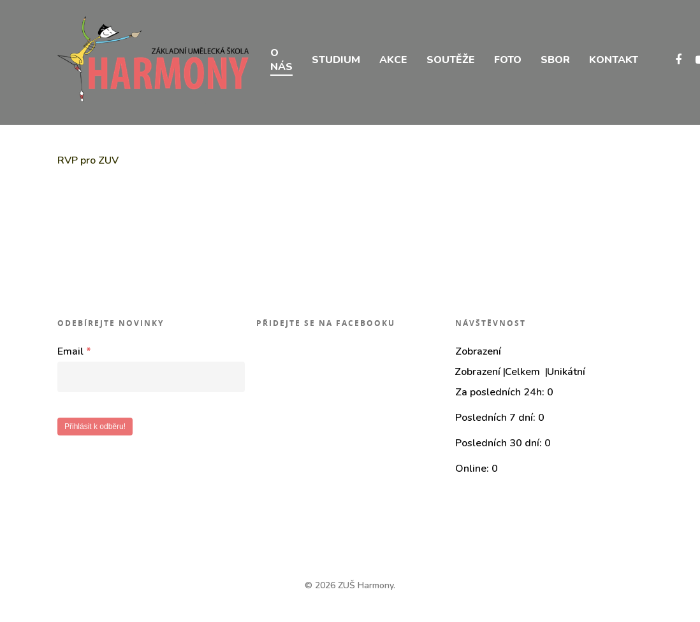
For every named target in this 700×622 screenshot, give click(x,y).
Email (74, 351)
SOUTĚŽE (451, 62)
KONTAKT (613, 62)
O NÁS (281, 62)
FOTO (507, 62)
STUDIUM (336, 62)
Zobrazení (477, 372)
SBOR (555, 62)
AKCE (393, 62)
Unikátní (566, 372)
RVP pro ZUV (88, 160)
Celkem (524, 372)
